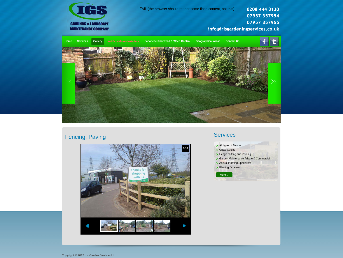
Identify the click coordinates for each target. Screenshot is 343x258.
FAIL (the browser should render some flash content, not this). (187, 9)
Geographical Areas (208, 41)
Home (68, 41)
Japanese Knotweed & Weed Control (167, 41)
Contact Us (232, 41)
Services (82, 41)
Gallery (97, 41)
